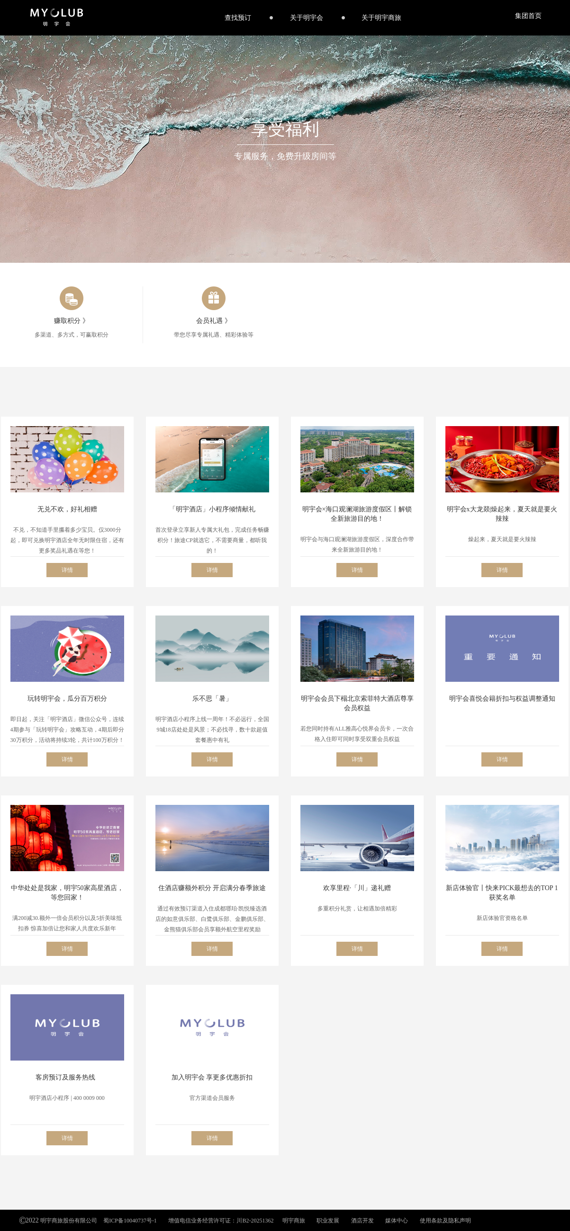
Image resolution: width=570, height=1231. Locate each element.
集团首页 (528, 15)
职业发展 (328, 1220)
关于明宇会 (306, 17)
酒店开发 (362, 1220)
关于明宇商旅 (381, 17)
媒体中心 (396, 1220)
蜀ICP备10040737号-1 (130, 1220)
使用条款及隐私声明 (445, 1220)
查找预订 (238, 17)
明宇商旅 (293, 1220)
